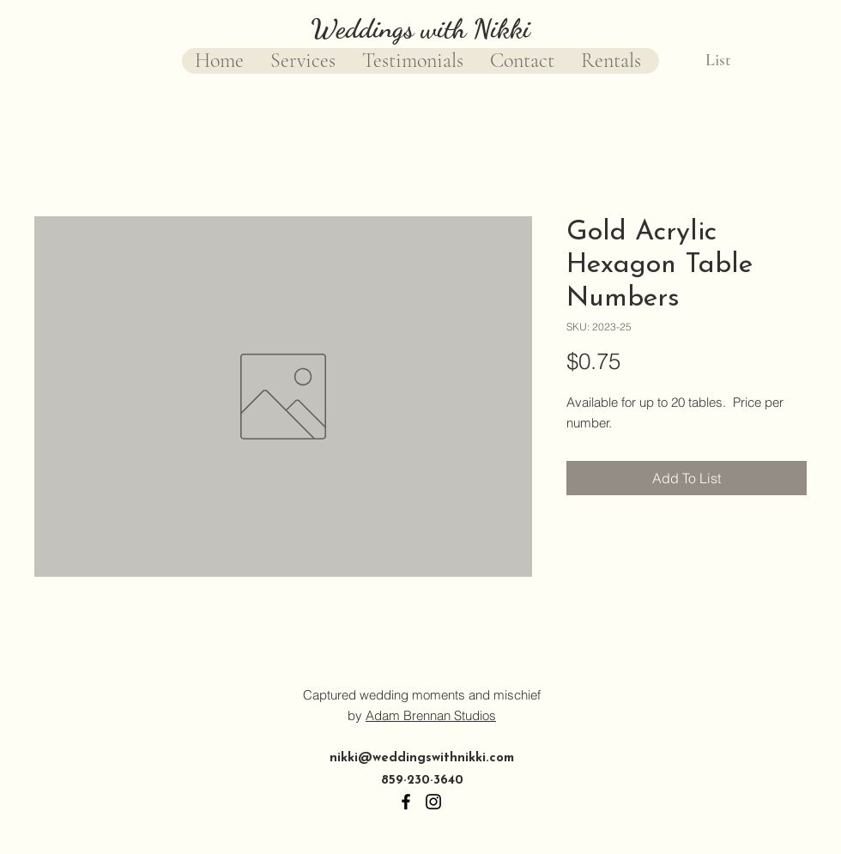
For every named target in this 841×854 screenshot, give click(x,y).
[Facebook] (406, 801)
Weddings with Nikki (420, 28)
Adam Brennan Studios (431, 715)
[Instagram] (433, 801)
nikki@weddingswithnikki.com (422, 758)
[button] (732, 60)
